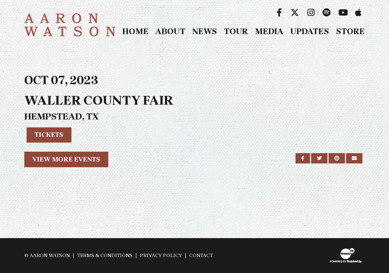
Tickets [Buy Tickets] (49, 134)
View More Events (66, 159)
